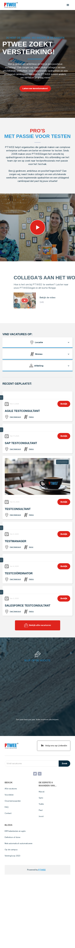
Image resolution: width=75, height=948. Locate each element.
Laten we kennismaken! (35, 88)
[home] (10, 5)
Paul (41, 810)
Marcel (41, 791)
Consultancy (62, 462)
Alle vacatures (11, 788)
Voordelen (9, 795)
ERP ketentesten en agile (15, 831)
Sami (41, 798)
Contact (8, 813)
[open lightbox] (28, 300)
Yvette (41, 804)
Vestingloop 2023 (12, 856)
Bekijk (63, 404)
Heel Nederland (15, 417)
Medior (31, 417)
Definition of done (12, 837)
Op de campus (11, 849)
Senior (31, 547)
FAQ (6, 807)
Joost (41, 816)
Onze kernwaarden (13, 801)
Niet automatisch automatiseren (18, 843)
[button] (68, 5)
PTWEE (42, 870)
